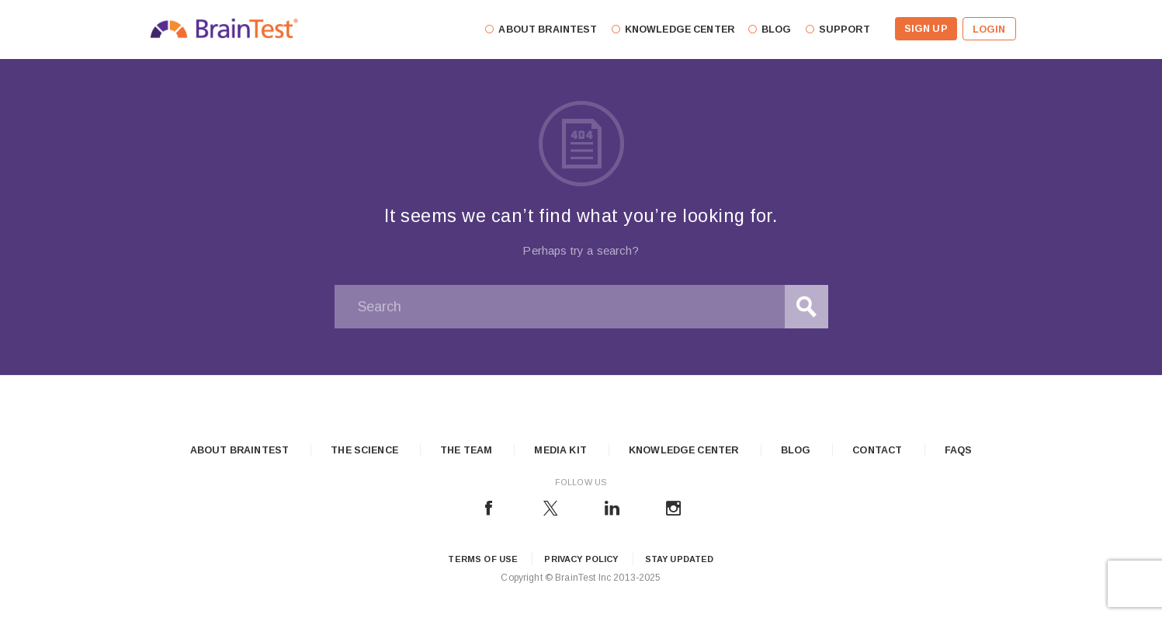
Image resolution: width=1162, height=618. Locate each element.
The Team (466, 450)
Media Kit (560, 450)
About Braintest (239, 450)
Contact (877, 450)
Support (844, 29)
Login (989, 29)
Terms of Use (483, 559)
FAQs (959, 450)
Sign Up (926, 28)
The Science (364, 450)
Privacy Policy (581, 559)
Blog (796, 450)
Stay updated (679, 559)
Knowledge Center (683, 450)
